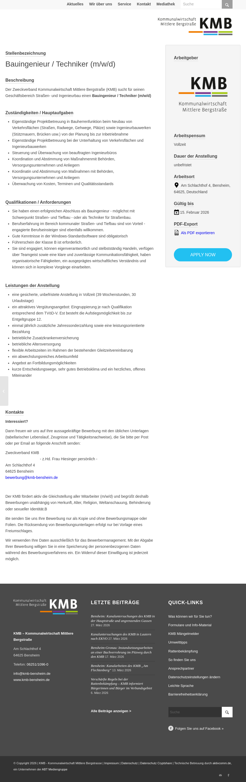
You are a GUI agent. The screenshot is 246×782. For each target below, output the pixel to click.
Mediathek (166, 4)
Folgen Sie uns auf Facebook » (199, 728)
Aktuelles (75, 4)
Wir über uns (100, 4)
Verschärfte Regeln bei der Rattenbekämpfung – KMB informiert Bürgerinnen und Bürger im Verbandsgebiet (121, 683)
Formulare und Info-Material (189, 625)
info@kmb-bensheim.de (31, 674)
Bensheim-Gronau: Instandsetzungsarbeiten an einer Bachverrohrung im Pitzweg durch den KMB (122, 652)
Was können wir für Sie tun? (190, 616)
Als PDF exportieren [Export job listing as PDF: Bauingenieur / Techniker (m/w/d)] (194, 232)
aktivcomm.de (222, 763)
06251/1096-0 (37, 664)
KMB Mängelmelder (183, 634)
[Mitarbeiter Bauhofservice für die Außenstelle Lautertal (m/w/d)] (4, 391)
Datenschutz (129, 763)
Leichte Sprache (181, 686)
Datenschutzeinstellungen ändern (194, 677)
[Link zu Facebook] (228, 775)
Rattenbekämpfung (183, 651)
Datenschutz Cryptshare (156, 763)
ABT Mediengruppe (55, 769)
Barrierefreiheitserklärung (188, 694)
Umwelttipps (177, 642)
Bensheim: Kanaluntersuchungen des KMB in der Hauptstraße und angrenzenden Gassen (123, 618)
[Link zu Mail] (220, 775)
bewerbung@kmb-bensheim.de (31, 477)
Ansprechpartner (181, 668)
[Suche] (200, 712)
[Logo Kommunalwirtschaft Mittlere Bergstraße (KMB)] (195, 30)
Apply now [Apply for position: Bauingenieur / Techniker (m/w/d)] (203, 254)
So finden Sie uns (182, 660)
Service (124, 4)
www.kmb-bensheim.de (31, 680)
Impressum (111, 763)
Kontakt (144, 4)
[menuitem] (75, 4)
